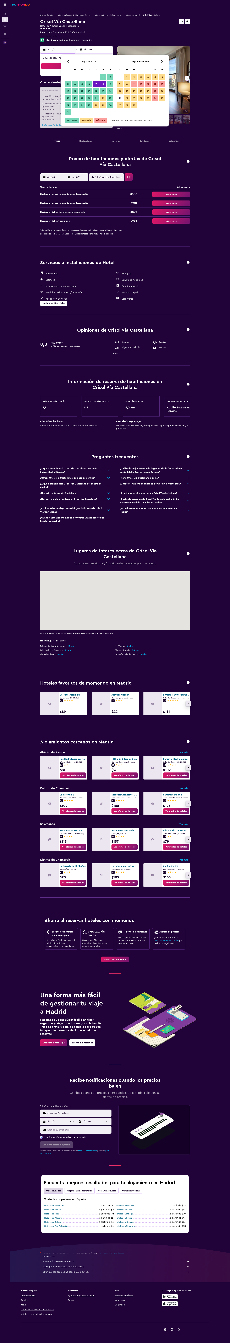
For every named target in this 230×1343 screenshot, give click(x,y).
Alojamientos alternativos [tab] (84, 1191)
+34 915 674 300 (53, 36)
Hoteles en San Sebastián (61, 1226)
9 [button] (110, 84)
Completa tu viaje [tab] (136, 1191)
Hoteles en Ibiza (56, 1214)
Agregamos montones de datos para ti (121, 1266)
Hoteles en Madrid (137, 15)
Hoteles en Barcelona (59, 1206)
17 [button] (68, 98)
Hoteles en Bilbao (129, 1218)
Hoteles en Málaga (129, 1214)
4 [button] (75, 84)
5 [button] (82, 84)
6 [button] (89, 84)
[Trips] (5, 34)
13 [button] (89, 91)
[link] (78, 775)
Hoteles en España (88, 15)
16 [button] (110, 91)
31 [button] (68, 112)
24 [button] (68, 105)
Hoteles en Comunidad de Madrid (112, 15)
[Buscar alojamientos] (5, 20)
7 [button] (96, 84)
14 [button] (96, 91)
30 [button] (110, 105)
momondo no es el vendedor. (121, 1261)
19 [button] (82, 98)
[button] (5, 4)
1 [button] (103, 77)
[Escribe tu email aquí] (83, 1130)
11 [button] (75, 91)
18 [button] (75, 98)
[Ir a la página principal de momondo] (20, 4)
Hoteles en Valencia (130, 1206)
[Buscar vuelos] (5, 13)
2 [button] (110, 77)
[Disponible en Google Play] (180, 1296)
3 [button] (68, 84)
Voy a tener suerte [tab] (112, 1191)
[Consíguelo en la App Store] (180, 1303)
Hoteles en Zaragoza (130, 1226)
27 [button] (89, 105)
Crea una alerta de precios (171, 941)
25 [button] (75, 105)
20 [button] (89, 98)
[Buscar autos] (5, 26)
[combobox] (83, 1113)
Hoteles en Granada (130, 1222)
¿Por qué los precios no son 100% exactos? (121, 1272)
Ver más (189, 752)
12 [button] (82, 91)
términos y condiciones (92, 1151)
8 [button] (103, 84)
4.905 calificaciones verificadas (80, 40)
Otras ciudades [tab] (58, 1191)
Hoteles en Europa (69, 15)
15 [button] (103, 91)
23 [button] (110, 98)
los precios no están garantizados (115, 1253)
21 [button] (96, 98)
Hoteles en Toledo (58, 1222)
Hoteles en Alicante (58, 1218)
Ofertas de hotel (52, 15)
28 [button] (96, 105)
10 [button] (68, 91)
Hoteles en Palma (129, 1210)
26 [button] (82, 105)
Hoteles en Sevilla (57, 1210)
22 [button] (103, 98)
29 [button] (103, 105)
